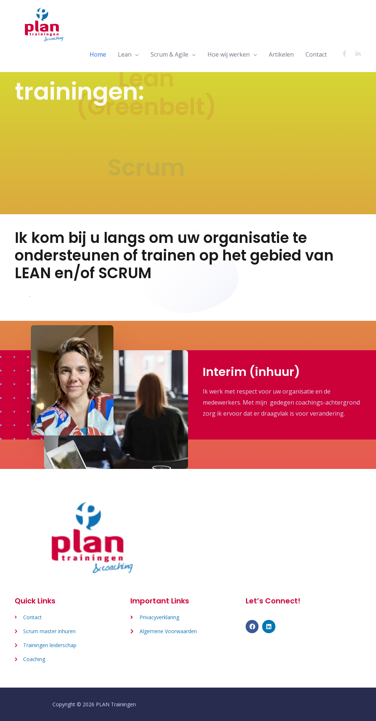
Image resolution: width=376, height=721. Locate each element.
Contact (316, 54)
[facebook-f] (347, 54)
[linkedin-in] (359, 54)
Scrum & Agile (169, 54)
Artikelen (281, 54)
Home (98, 54)
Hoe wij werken (228, 54)
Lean (124, 54)
